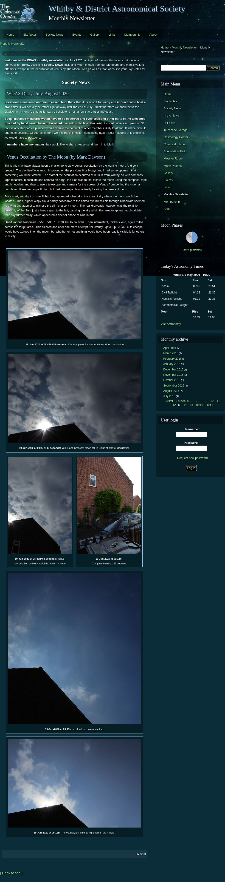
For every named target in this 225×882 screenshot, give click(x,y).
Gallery (95, 34)
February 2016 (172, 358)
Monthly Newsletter (12, 43)
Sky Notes (30, 34)
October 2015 (171, 380)
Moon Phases (173, 166)
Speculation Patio (175, 151)
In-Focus (169, 123)
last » (210, 405)
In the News (171, 115)
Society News (54, 34)
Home (10, 34)
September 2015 (173, 385)
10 (212, 401)
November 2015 (173, 374)
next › (199, 405)
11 (218, 401)
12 (174, 405)
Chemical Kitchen (175, 144)
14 (185, 405)
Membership (132, 34)
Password (192, 442)
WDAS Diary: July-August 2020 (38, 93)
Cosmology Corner (176, 137)
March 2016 (170, 353)
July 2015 (169, 396)
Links (112, 34)
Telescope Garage (176, 130)
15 (191, 405)
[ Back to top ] (11, 873)
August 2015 (171, 391)
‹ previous (182, 401)
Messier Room (173, 158)
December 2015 (173, 369)
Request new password (192, 458)
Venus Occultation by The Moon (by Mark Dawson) (56, 156)
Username (192, 429)
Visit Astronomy (171, 324)
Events (76, 34)
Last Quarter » (191, 250)
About (153, 34)
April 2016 (169, 348)
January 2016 (171, 364)
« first (169, 401)
